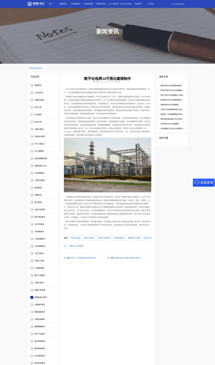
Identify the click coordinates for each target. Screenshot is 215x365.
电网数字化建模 (134, 238)
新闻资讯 (38, 85)
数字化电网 (75, 238)
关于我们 (151, 4)
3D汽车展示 (39, 224)
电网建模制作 (119, 238)
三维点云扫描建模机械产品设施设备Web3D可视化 (178, 109)
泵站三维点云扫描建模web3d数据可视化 (175, 95)
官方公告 (38, 107)
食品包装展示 (39, 341)
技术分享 (38, 122)
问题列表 (38, 195)
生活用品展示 (39, 356)
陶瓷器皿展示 (39, 312)
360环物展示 (39, 173)
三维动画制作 (75, 4)
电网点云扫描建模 (76, 246)
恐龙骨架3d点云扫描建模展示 (171, 100)
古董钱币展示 (39, 305)
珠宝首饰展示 (39, 363)
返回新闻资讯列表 (35, 68)
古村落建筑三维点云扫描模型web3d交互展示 (177, 128)
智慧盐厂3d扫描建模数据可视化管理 (174, 114)
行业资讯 (38, 115)
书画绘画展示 (39, 319)
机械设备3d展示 (40, 297)
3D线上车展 (39, 261)
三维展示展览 (101, 4)
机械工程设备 (39, 290)
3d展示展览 (38, 129)
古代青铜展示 (39, 246)
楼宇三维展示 (39, 275)
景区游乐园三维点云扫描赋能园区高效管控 (176, 90)
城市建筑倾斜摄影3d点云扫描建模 (173, 119)
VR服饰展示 (39, 231)
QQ (211, 58)
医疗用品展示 (39, 217)
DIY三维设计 (39, 144)
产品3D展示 (39, 253)
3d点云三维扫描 (126, 4)
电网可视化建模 (104, 238)
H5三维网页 (39, 151)
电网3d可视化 (89, 238)
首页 (50, 4)
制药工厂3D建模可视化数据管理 (83, 258)
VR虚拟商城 (39, 268)
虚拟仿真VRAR (40, 166)
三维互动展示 (39, 180)
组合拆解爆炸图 (40, 158)
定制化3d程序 (39, 136)
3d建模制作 (63, 4)
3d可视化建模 (88, 4)
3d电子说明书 (39, 210)
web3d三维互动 (113, 4)
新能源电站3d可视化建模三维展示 (127, 258)
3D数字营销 (39, 100)
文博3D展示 (39, 283)
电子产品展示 (39, 334)
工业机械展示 (39, 239)
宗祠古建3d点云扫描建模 (170, 124)
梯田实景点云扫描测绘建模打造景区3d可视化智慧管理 (180, 85)
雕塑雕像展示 (39, 326)
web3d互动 (38, 93)
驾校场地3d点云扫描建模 (170, 104)
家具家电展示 (39, 348)
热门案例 (38, 202)
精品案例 (138, 4)
